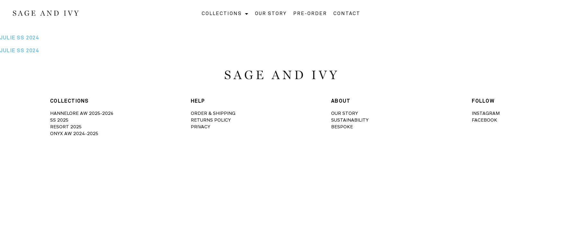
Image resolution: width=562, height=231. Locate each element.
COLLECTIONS (225, 14)
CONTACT (346, 13)
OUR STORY (271, 13)
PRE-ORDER (310, 13)
